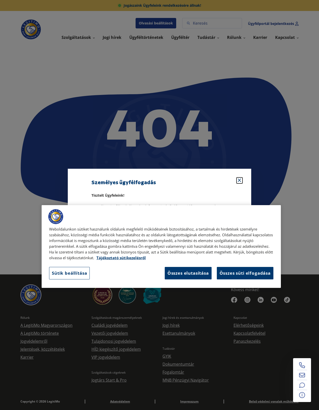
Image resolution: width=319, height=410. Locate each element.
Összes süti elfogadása (245, 273)
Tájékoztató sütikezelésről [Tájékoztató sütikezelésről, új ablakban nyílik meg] (121, 257)
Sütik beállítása (69, 273)
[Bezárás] (239, 180)
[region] (161, 246)
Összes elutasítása (188, 273)
